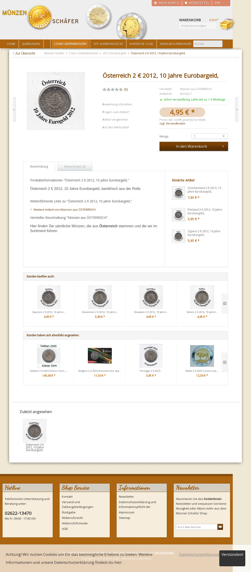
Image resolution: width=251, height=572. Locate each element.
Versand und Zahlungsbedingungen (77, 504)
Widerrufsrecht (72, 518)
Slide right (225, 303)
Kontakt (67, 496)
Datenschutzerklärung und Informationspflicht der (137, 504)
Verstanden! (232, 554)
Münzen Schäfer (41, 18)
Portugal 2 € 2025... (151, 371)
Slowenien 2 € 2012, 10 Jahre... (100, 312)
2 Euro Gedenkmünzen (84, 53)
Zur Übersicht (25, 53)
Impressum (126, 512)
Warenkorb (227, 24)
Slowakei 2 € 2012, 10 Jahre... (151, 312)
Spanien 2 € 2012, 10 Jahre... (48, 312)
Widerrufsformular (75, 523)
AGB (65, 529)
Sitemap (124, 518)
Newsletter (126, 496)
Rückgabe (69, 512)
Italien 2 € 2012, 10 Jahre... (202, 312)
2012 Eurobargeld (115, 53)
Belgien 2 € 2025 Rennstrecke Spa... (99, 371)
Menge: (164, 136)
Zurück (14, 109)
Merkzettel (199, 3)
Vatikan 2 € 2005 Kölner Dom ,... (49, 371)
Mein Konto (169, 3)
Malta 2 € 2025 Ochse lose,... (202, 371)
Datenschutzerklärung (199, 554)
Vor (237, 109)
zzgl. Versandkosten (172, 123)
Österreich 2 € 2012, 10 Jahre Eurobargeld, (35, 446)
